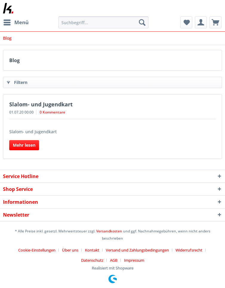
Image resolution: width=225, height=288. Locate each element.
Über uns (70, 250)
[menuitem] (16, 22)
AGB (113, 260)
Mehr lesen (24, 145)
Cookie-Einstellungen (36, 250)
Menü (16, 22)
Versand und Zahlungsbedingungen (137, 250)
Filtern (17, 81)
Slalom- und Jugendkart (41, 104)
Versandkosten (109, 231)
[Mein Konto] (201, 22)
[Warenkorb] (215, 22)
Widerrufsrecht (189, 250)
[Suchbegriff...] (103, 22)
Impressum (134, 260)
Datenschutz (92, 260)
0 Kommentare (52, 112)
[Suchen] (142, 22)
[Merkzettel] (186, 22)
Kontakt (92, 250)
